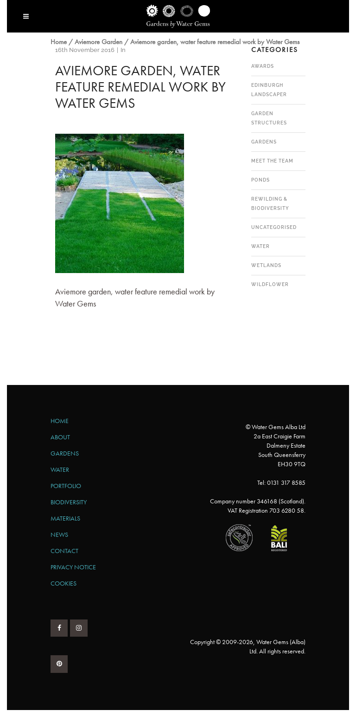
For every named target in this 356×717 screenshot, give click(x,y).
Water (260, 246)
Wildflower (270, 284)
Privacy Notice (73, 567)
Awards (262, 66)
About (60, 437)
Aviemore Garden (98, 41)
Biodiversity (69, 502)
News (59, 534)
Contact (64, 551)
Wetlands (266, 265)
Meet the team (272, 160)
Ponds (260, 180)
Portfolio (66, 486)
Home (59, 41)
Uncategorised (274, 227)
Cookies (63, 583)
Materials (65, 518)
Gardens (264, 141)
